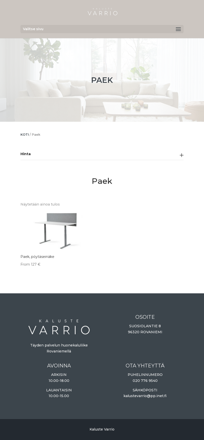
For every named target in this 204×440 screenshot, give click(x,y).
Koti (24, 134)
